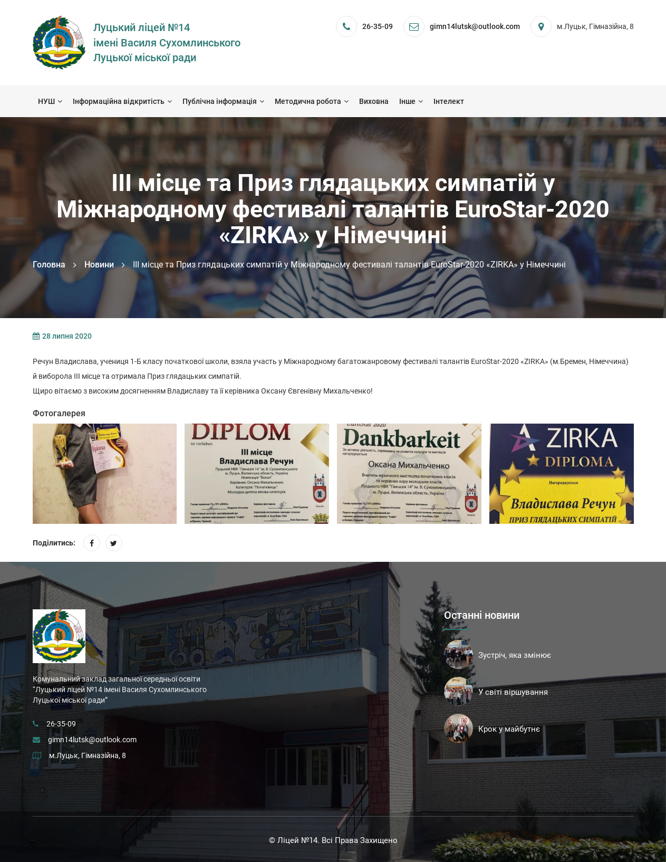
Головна (49, 265)
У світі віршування (513, 692)
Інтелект (448, 101)
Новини (99, 265)
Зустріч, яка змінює (514, 655)
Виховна (374, 101)
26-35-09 (377, 26)
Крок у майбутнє (509, 729)
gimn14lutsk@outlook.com (92, 739)
